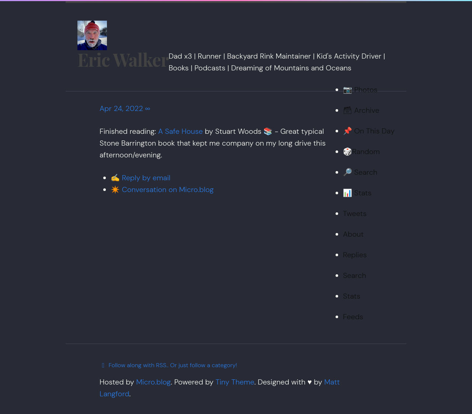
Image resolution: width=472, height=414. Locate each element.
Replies (355, 255)
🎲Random (361, 151)
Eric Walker (123, 59)
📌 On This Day (369, 131)
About (353, 234)
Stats (351, 296)
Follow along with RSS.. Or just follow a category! (168, 365)
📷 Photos (360, 89)
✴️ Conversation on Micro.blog (162, 189)
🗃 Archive (361, 110)
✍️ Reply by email (140, 177)
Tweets (355, 213)
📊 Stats (357, 193)
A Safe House (180, 131)
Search (354, 275)
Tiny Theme (234, 382)
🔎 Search (360, 172)
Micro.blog (153, 382)
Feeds (353, 316)
